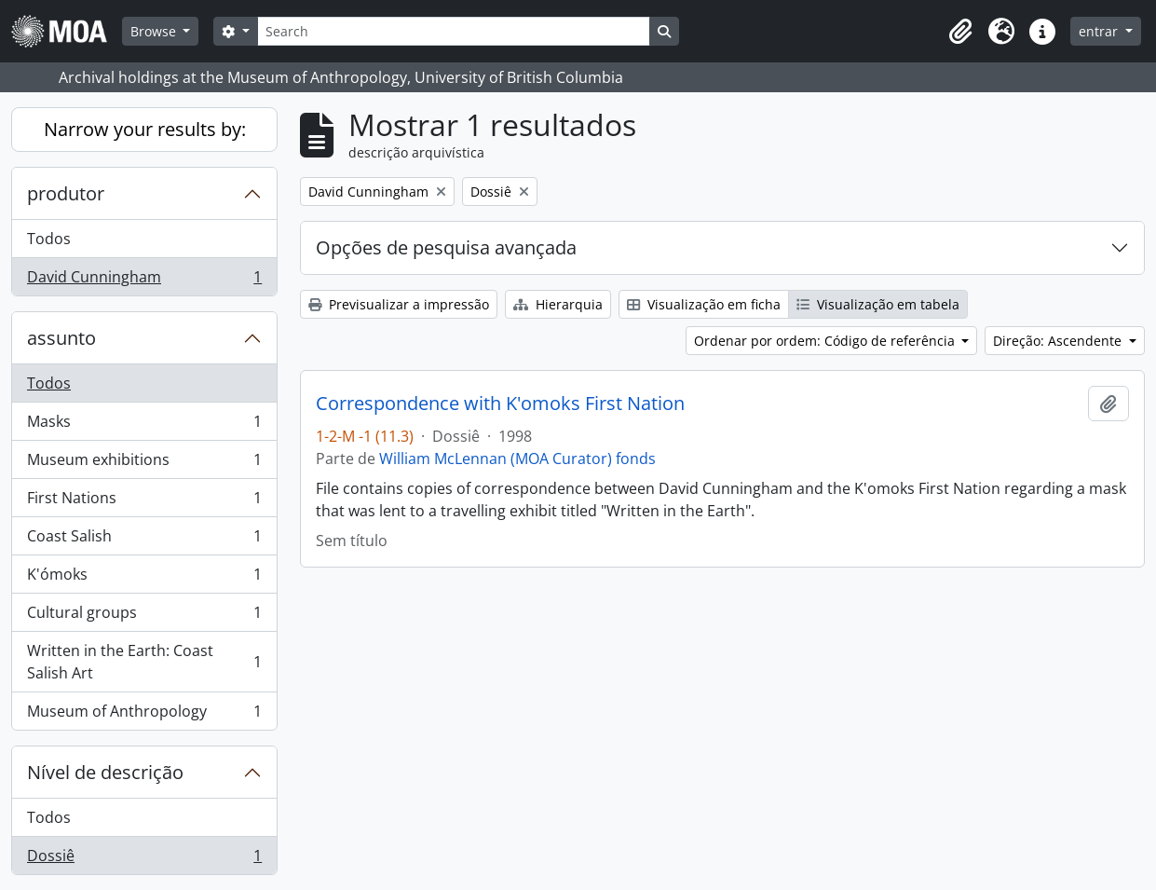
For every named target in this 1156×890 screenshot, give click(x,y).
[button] (960, 31)
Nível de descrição (105, 772)
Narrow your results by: (145, 129)
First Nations (144, 501)
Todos (49, 238)
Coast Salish (144, 540)
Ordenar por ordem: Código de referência (826, 340)
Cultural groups (144, 616)
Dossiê (144, 859)
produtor (65, 193)
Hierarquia (558, 304)
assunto (61, 337)
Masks (144, 425)
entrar (1100, 31)
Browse (155, 31)
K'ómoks (144, 578)
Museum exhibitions (144, 463)
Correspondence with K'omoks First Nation (500, 403)
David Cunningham (144, 280)
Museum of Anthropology (144, 715)
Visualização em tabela (877, 304)
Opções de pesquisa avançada (446, 247)
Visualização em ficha (704, 304)
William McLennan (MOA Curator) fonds (517, 458)
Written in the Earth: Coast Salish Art (144, 661)
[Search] (453, 31)
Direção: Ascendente (1059, 340)
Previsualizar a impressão (398, 304)
